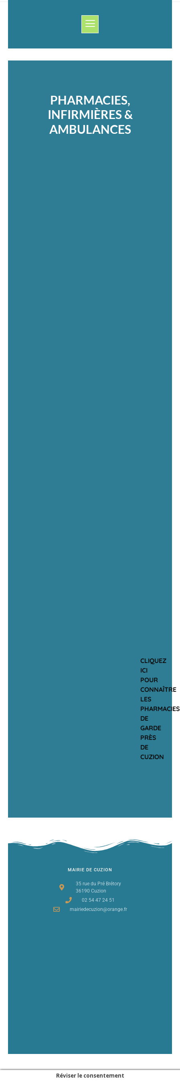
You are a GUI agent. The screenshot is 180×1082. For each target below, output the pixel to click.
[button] (90, 24)
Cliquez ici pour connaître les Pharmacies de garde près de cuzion (160, 709)
